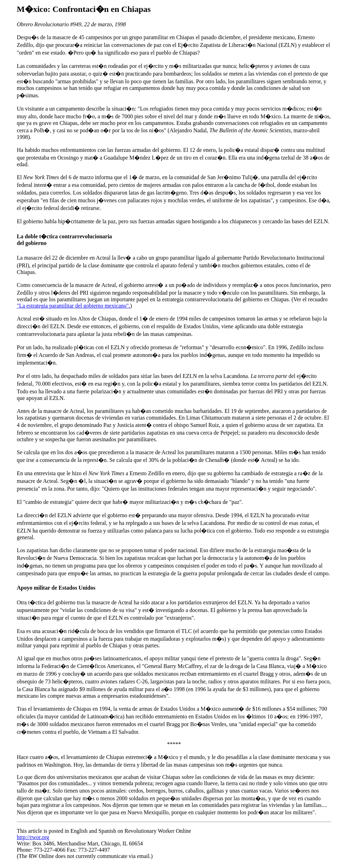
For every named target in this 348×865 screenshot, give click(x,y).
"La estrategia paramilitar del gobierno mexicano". (73, 306)
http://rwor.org (33, 837)
